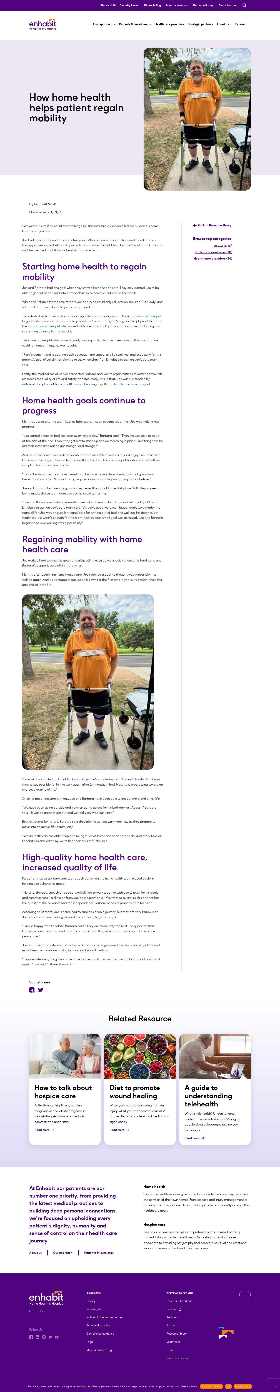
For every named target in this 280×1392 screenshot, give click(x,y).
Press (169, 1350)
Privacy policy (242, 1386)
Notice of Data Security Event (120, 5)
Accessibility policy (98, 1325)
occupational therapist (44, 326)
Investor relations (177, 5)
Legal (89, 1341)
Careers (240, 24)
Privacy (91, 1301)
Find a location (228, 5)
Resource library (203, 5)
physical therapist (148, 316)
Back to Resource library (213, 225)
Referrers (172, 1317)
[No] (275, 1386)
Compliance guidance (100, 1333)
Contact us (37, 1311)
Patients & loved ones (134, 24)
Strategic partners (200, 24)
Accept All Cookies (211, 1386)
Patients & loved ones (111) (213, 252)
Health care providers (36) (213, 258)
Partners (171, 1325)
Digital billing (152, 5)
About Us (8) (223, 246)
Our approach (103, 24)
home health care (105, 288)
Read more (45, 1130)
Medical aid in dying (99, 1350)
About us (222, 24)
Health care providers (169, 24)
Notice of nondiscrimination (104, 1317)
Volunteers (173, 1341)
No (228, 1386)
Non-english (94, 1309)
